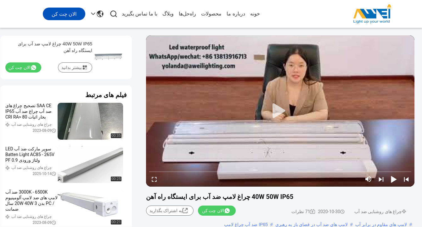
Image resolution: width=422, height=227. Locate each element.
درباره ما (236, 13)
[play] (280, 111)
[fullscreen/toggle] (154, 179)
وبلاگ (168, 13)
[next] (381, 179)
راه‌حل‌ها (187, 13)
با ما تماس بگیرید (139, 13)
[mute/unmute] (368, 179)
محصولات (211, 13)
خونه (255, 13)
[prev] (406, 179)
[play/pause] (393, 179)
